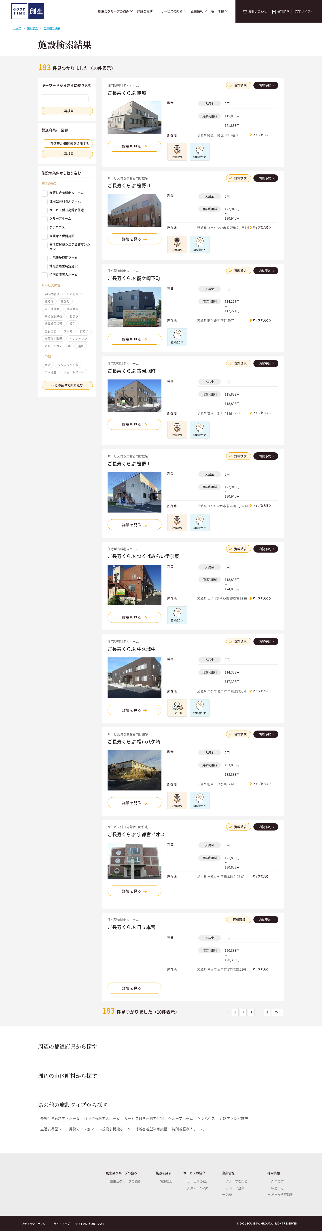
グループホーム (56, 218)
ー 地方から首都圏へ (281, 1194)
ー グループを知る (235, 1181)
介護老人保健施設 (58, 236)
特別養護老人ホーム (60, 274)
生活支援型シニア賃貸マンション (66, 246)
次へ (277, 1012)
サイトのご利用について (90, 1224)
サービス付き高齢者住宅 (63, 210)
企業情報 (197, 11)
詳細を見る (134, 146)
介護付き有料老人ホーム (63, 193)
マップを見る (260, 135)
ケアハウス (53, 227)
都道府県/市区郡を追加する (67, 143)
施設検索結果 (52, 28)
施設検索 (32, 28)
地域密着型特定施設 (60, 266)
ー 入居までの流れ (196, 1188)
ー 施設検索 (164, 1181)
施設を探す (145, 11)
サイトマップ (62, 1224)
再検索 (67, 110)
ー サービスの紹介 (196, 1181)
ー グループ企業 (233, 1188)
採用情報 (217, 11)
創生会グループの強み (113, 11)
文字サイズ (305, 11)
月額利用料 (209, 116)
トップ (17, 28)
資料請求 (281, 11)
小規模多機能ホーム (60, 257)
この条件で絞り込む (67, 385)
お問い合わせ (255, 11)
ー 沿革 (227, 1194)
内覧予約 (266, 85)
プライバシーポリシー (34, 1224)
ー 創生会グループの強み (123, 1181)
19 (267, 1012)
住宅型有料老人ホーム (61, 201)
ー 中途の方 (275, 1188)
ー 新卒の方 (275, 1181)
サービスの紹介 (172, 11)
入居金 (209, 103)
